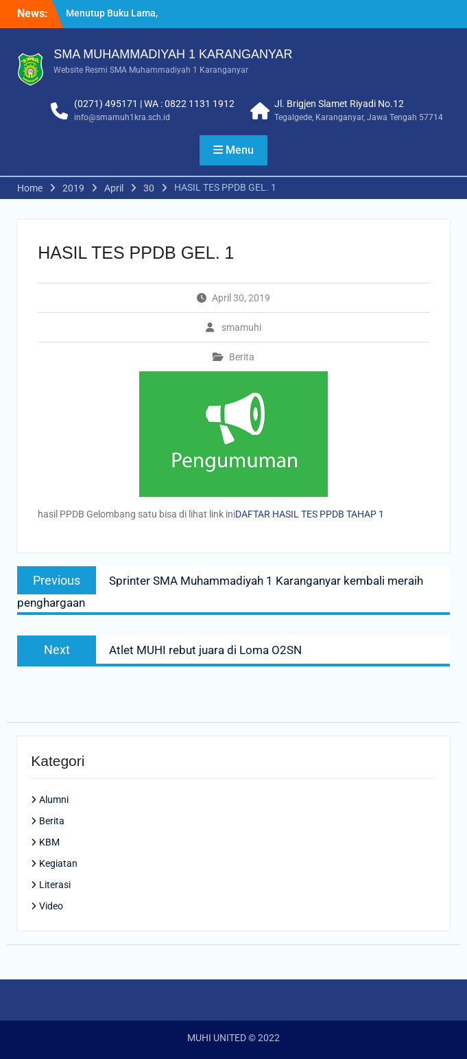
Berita (241, 356)
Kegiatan (58, 863)
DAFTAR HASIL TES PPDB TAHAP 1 (309, 514)
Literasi (55, 884)
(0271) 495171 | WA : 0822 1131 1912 (154, 103)
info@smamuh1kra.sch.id (122, 117)
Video (51, 905)
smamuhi (241, 327)
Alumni (54, 799)
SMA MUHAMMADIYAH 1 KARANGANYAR (172, 54)
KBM (49, 842)
